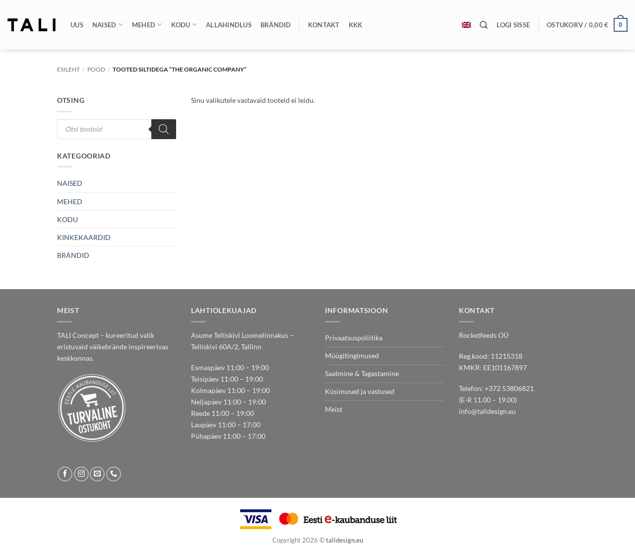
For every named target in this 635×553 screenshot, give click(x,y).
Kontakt (324, 25)
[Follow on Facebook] (65, 474)
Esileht (68, 69)
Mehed (147, 24)
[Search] (163, 129)
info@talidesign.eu (487, 411)
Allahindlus (229, 25)
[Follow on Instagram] (81, 474)
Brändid (275, 25)
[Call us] (113, 474)
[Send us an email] (97, 474)
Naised (107, 24)
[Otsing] (484, 25)
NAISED (69, 183)
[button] (513, 25)
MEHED (69, 201)
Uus (76, 25)
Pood (96, 69)
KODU (67, 219)
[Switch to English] (466, 25)
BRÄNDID (73, 255)
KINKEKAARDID (84, 237)
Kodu (184, 24)
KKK (356, 25)
